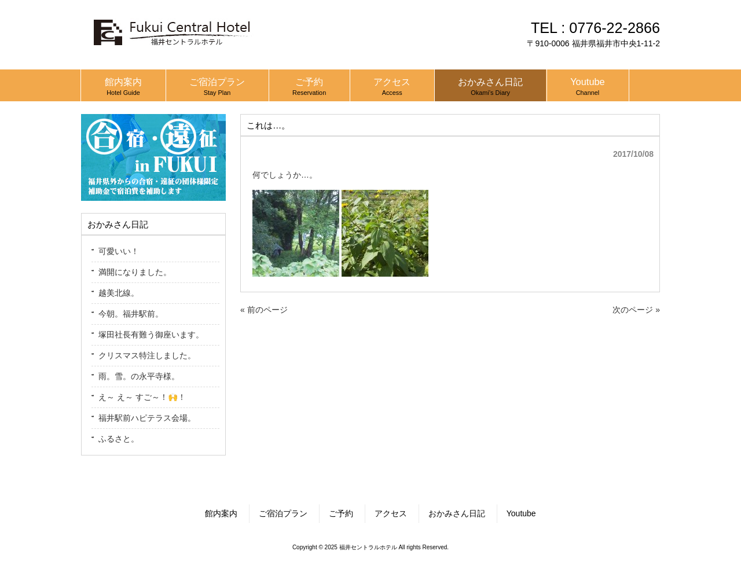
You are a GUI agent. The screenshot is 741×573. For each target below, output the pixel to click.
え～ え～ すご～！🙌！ (142, 397)
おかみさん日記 (456, 513)
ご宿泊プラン (283, 513)
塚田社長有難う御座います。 (151, 334)
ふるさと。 (118, 438)
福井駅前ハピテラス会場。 (147, 418)
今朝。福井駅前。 (130, 313)
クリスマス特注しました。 (147, 355)
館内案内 (221, 513)
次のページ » (636, 309)
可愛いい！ (118, 251)
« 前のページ (264, 309)
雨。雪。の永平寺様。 (138, 376)
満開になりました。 (134, 272)
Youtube (521, 513)
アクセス (391, 513)
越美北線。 (118, 292)
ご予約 (341, 513)
